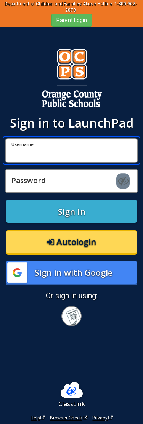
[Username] (71, 150)
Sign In (71, 211)
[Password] (71, 181)
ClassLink (71, 404)
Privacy (102, 418)
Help (38, 418)
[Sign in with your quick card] (71, 316)
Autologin (71, 241)
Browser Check (68, 418)
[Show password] (123, 181)
